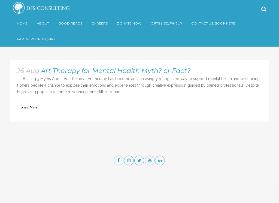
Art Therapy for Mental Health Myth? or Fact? (116, 71)
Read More (29, 107)
